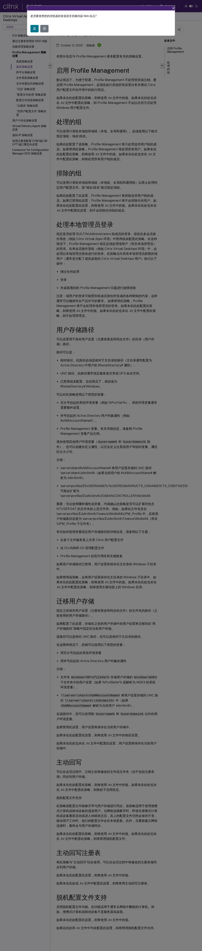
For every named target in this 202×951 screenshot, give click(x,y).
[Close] (173, 8)
